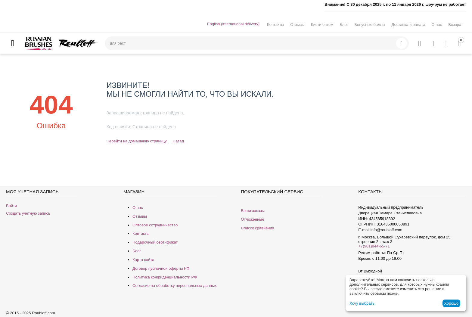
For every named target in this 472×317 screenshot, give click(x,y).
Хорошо (451, 303)
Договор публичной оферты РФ (161, 268)
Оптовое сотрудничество (155, 225)
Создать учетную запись (28, 213)
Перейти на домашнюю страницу (137, 141)
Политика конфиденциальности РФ (164, 277)
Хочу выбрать (361, 303)
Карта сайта (143, 259)
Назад (178, 141)
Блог (344, 24)
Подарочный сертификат (155, 242)
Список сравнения (257, 228)
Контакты (275, 24)
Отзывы (297, 24)
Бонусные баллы (369, 24)
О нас (437, 24)
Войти (11, 206)
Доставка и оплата (408, 24)
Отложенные (252, 219)
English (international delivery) (233, 24)
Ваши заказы (253, 210)
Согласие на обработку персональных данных (174, 285)
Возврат (455, 24)
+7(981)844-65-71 (374, 246)
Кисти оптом (322, 24)
